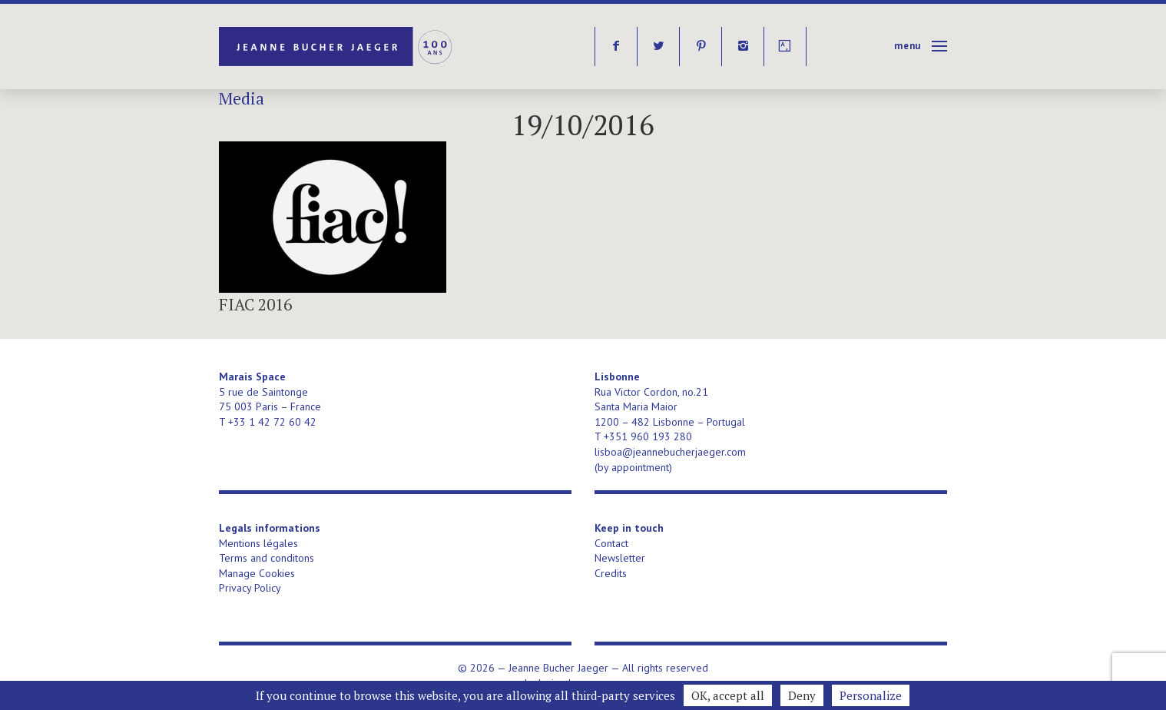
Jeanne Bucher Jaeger (337, 46)
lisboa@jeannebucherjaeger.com (670, 452)
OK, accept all (727, 695)
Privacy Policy (250, 588)
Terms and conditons (266, 558)
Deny (802, 695)
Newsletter (620, 558)
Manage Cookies (257, 573)
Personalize (871, 695)
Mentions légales (258, 543)
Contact (611, 543)
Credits (611, 573)
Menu (907, 45)
